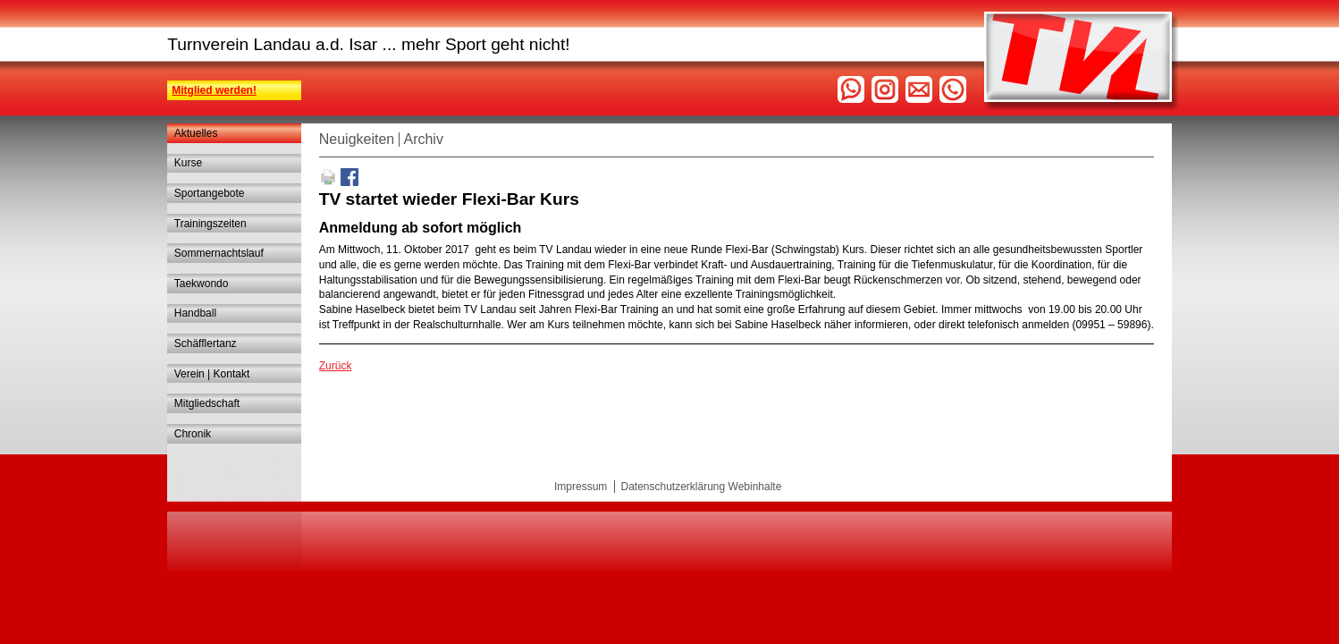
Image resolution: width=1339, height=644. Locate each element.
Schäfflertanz (205, 343)
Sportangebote (209, 193)
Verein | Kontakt (212, 374)
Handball (195, 313)
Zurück (335, 366)
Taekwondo (201, 283)
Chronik (192, 434)
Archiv (422, 139)
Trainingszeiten (210, 223)
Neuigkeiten (357, 139)
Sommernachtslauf (219, 253)
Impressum (580, 486)
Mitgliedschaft (207, 403)
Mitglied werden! (214, 90)
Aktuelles (196, 133)
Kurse (188, 163)
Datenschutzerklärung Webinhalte (700, 486)
